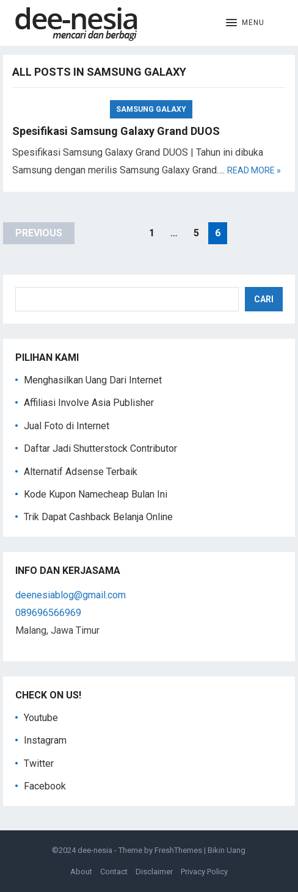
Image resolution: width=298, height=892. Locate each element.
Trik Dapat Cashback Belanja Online (98, 517)
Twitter (39, 763)
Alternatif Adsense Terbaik (80, 471)
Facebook (45, 786)
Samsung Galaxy (151, 109)
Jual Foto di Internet (66, 426)
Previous (38, 233)
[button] (245, 23)
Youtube (41, 717)
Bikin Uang (226, 850)
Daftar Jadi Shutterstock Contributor (100, 448)
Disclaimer (154, 871)
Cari (264, 299)
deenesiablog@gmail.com (70, 595)
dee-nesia (95, 850)
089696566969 (48, 612)
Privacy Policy (204, 871)
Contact (114, 871)
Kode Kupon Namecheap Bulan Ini (95, 494)
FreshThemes (178, 850)
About (81, 871)
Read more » (254, 170)
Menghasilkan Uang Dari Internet (93, 380)
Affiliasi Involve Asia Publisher (89, 402)
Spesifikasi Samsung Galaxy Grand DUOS (116, 131)
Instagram (45, 740)
